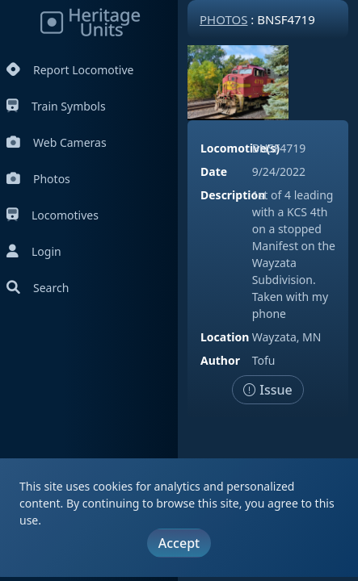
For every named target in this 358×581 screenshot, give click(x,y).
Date (213, 171)
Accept (179, 543)
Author (220, 360)
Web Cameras (56, 142)
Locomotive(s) (240, 148)
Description (232, 195)
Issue (268, 390)
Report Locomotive (69, 69)
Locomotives (52, 215)
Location (224, 337)
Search (37, 287)
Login (33, 251)
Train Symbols (56, 106)
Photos (38, 178)
